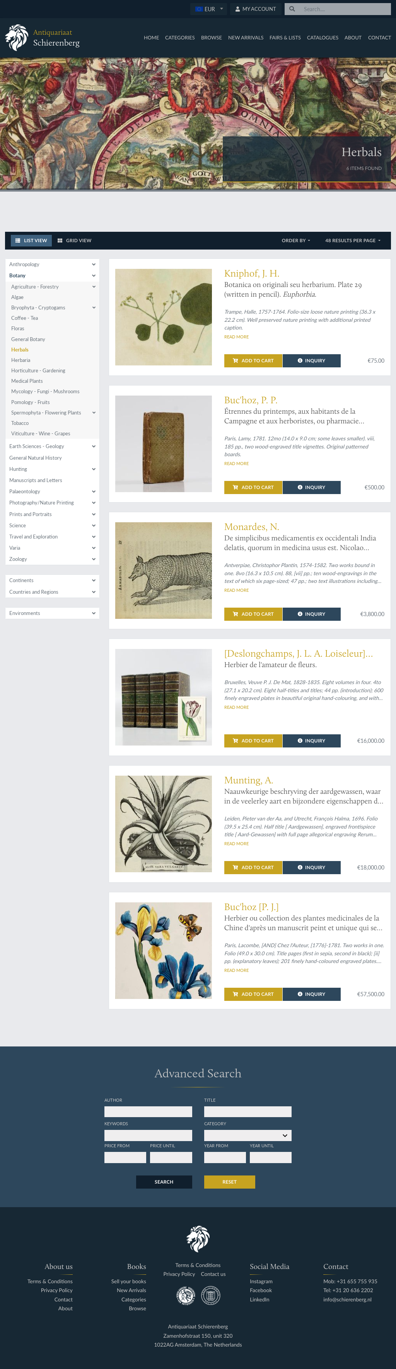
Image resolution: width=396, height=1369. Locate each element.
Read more (236, 336)
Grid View (75, 240)
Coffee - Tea (24, 317)
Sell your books (128, 1281)
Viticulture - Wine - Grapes (40, 433)
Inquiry (311, 360)
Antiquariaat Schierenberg (198, 1326)
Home (151, 37)
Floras (17, 328)
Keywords (116, 1123)
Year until (262, 1145)
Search (164, 1182)
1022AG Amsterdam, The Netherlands (198, 1345)
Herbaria (20, 360)
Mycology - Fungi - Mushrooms (45, 391)
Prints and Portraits (30, 514)
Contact (379, 37)
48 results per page (351, 240)
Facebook (261, 1290)
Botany (17, 275)
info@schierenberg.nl (347, 1299)
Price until (162, 1145)
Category (215, 1123)
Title (209, 1100)
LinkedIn (259, 1299)
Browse (211, 37)
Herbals (20, 349)
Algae (17, 297)
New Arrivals (246, 37)
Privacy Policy (57, 1290)
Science (17, 525)
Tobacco (20, 423)
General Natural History (35, 457)
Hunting (18, 468)
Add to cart (253, 360)
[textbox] (208, 9)
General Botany (28, 339)
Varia (14, 547)
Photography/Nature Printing (41, 502)
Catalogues (322, 37)
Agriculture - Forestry (35, 286)
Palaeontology (24, 491)
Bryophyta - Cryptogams (38, 307)
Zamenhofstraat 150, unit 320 (198, 1336)
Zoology (18, 558)
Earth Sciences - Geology (36, 446)
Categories (180, 37)
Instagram (261, 1281)
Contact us (213, 1274)
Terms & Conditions (50, 1281)
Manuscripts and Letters (35, 480)
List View (31, 240)
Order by (294, 240)
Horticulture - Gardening (38, 370)
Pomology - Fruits (30, 402)
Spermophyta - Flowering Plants (46, 412)
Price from (117, 1145)
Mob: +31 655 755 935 (350, 1281)
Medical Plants (27, 380)
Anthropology (24, 264)
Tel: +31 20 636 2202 (348, 1290)
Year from (216, 1145)
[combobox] (208, 9)
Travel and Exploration (33, 536)
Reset (230, 1182)
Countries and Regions (33, 591)
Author (113, 1100)
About (353, 37)
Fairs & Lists (285, 37)
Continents (21, 580)
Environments (24, 613)
